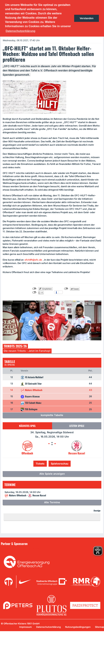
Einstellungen (60, 292)
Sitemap (99, 626)
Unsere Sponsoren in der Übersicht (23, 548)
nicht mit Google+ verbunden (34, 293)
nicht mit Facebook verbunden (34, 289)
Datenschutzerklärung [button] (20, 31)
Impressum (25, 626)
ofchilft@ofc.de (33, 259)
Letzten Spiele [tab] (76, 426)
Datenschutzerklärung (48, 626)
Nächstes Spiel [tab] (27, 426)
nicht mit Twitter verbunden (66, 289)
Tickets (40, 463)
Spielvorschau (59, 463)
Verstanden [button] (86, 18)
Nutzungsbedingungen (78, 626)
